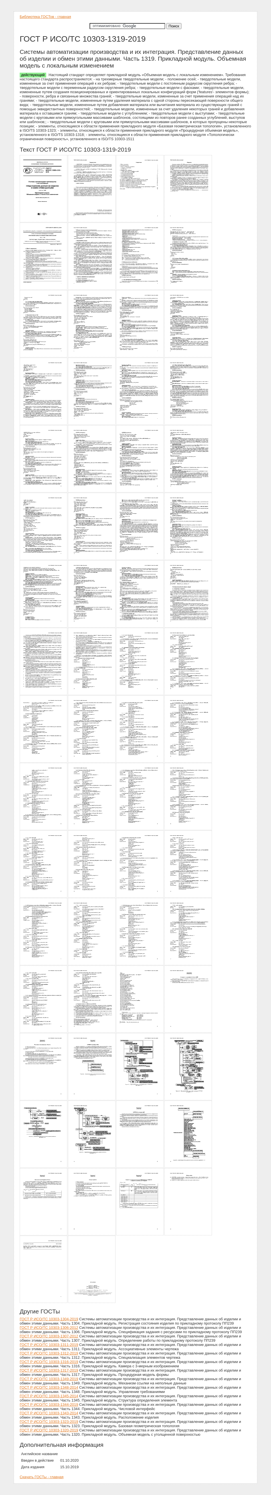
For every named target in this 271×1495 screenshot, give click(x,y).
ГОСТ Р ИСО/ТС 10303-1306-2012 (49, 1327)
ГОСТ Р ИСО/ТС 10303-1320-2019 (49, 1430)
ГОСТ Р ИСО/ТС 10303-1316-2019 (49, 1362)
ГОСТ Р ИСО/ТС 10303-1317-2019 (49, 1370)
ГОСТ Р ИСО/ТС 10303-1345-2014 (49, 1396)
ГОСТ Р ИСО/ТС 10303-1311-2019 (49, 1345)
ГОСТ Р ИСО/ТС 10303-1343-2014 (49, 1413)
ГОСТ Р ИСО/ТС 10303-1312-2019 (49, 1353)
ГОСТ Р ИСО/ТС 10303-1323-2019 (49, 1421)
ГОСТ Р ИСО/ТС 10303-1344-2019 (49, 1404)
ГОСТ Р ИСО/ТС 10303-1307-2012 (49, 1336)
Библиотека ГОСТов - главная (45, 17)
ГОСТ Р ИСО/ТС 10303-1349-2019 (49, 1379)
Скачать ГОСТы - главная (42, 1477)
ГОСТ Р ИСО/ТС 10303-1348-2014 (49, 1387)
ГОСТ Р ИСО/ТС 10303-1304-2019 (49, 1319)
